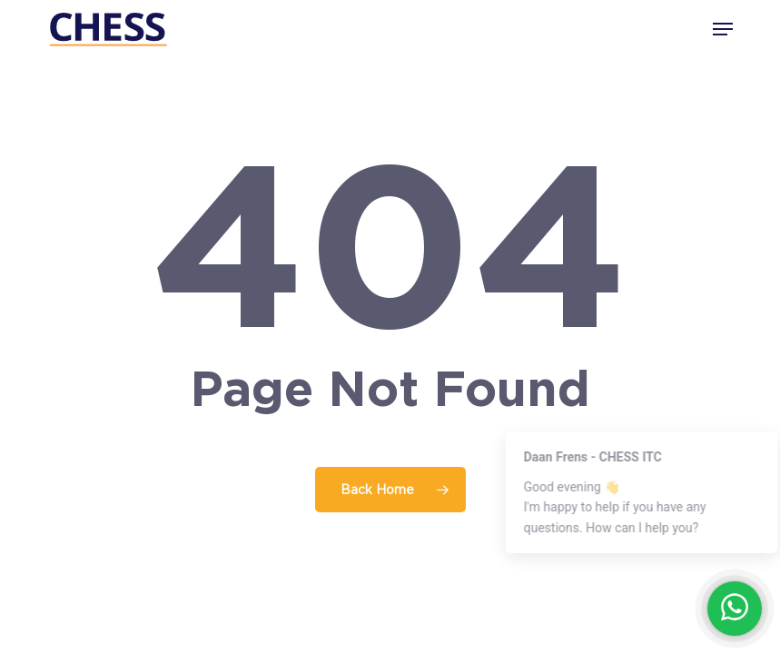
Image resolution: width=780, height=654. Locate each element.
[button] (723, 29)
